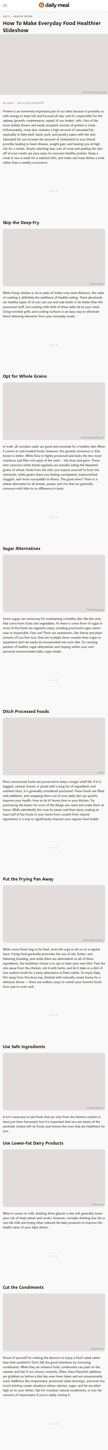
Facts (6, 16)
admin (10, 103)
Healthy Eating (23, 16)
